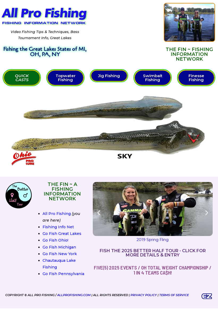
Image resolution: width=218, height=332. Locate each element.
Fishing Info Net (58, 227)
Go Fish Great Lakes (62, 233)
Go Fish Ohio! (55, 240)
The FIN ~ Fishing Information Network (189, 54)
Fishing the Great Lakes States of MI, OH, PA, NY (44, 51)
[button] (98, 212)
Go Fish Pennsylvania (63, 273)
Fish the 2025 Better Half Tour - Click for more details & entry (153, 253)
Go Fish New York (60, 253)
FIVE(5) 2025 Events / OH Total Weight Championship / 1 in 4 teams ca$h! (152, 270)
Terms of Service (174, 295)
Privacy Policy (144, 295)
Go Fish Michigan (59, 247)
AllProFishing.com (74, 295)
